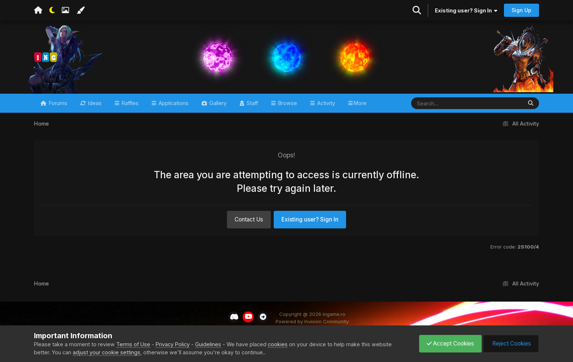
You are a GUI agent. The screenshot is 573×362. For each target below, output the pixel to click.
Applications (173, 103)
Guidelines (208, 344)
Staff (251, 103)
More (360, 103)
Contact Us (249, 219)
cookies (278, 344)
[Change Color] (80, 10)
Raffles (129, 103)
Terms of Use (133, 344)
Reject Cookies (511, 343)
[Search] (445, 103)
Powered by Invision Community (312, 321)
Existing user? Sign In (466, 10)
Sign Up (521, 10)
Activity (325, 103)
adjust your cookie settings (106, 352)
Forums (57, 103)
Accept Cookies (450, 343)
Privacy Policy (173, 344)
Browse (287, 103)
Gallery (217, 103)
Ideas (94, 103)
